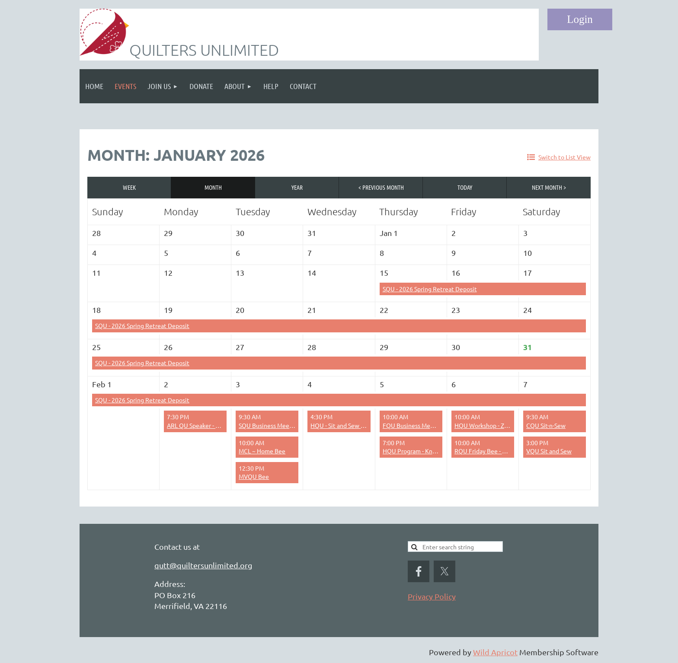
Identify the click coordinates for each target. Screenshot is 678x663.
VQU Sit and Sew (549, 451)
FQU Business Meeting (414, 425)
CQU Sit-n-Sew (546, 425)
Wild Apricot (495, 652)
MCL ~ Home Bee (262, 451)
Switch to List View (564, 157)
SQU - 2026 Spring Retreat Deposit (430, 289)
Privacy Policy (432, 596)
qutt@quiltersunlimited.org (203, 565)
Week (129, 187)
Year (297, 187)
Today (464, 187)
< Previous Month (381, 187)
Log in (579, 19)
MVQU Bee (254, 476)
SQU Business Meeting (270, 425)
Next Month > (549, 187)
